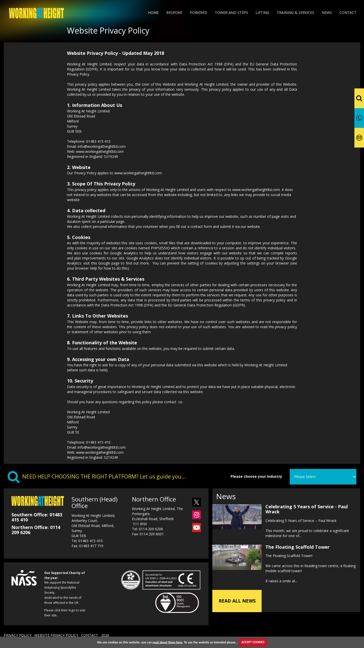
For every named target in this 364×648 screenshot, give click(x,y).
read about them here (167, 642)
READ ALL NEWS (237, 601)
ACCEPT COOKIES (252, 642)
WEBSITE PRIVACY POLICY (56, 635)
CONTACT (89, 635)
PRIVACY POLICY (17, 635)
